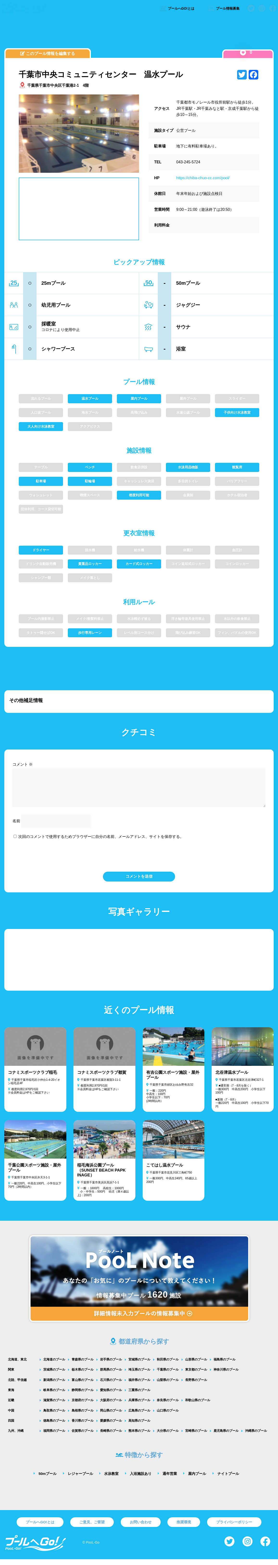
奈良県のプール (168, 1406)
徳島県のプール (54, 1426)
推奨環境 (184, 1528)
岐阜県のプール (54, 1396)
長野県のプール (196, 1385)
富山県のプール (83, 1385)
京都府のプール (83, 1406)
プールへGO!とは (176, 8)
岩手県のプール (111, 1365)
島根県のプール (83, 1416)
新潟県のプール (54, 1385)
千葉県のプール (168, 1375)
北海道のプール (54, 1365)
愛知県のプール (111, 1396)
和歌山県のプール (197, 1406)
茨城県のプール (54, 1375)
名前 (16, 827)
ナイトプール (228, 1479)
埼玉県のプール (139, 1375)
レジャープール (80, 1479)
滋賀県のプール (54, 1406)
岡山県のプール (111, 1416)
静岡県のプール (83, 1396)
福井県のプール (139, 1385)
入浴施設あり (141, 1479)
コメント (23, 764)
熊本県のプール (139, 1436)
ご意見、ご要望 (92, 1528)
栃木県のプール (83, 1375)
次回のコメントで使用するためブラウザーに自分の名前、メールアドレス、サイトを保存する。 (101, 842)
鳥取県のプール (54, 1416)
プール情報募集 (224, 8)
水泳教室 (111, 1479)
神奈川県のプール (226, 1375)
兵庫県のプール (139, 1406)
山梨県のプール (168, 1385)
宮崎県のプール (196, 1436)
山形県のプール (196, 1365)
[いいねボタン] (243, 52)
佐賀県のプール (83, 1436)
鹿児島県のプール (226, 1436)
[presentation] (139, 860)
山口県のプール (168, 1416)
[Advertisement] (139, 35)
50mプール (47, 1479)
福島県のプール (224, 1365)
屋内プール (197, 1479)
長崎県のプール (111, 1436)
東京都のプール (196, 1375)
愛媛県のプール (111, 1426)
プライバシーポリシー (234, 1528)
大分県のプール (168, 1436)
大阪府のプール (111, 1406)
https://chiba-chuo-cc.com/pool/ (202, 178)
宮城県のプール (139, 1365)
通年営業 (170, 1479)
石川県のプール (111, 1385)
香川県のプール (83, 1426)
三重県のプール (139, 1396)
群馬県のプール (111, 1375)
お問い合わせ (141, 1528)
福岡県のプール (54, 1436)
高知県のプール (139, 1426)
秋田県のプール (168, 1365)
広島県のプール (139, 1416)
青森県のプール (83, 1365)
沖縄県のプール (256, 1436)
